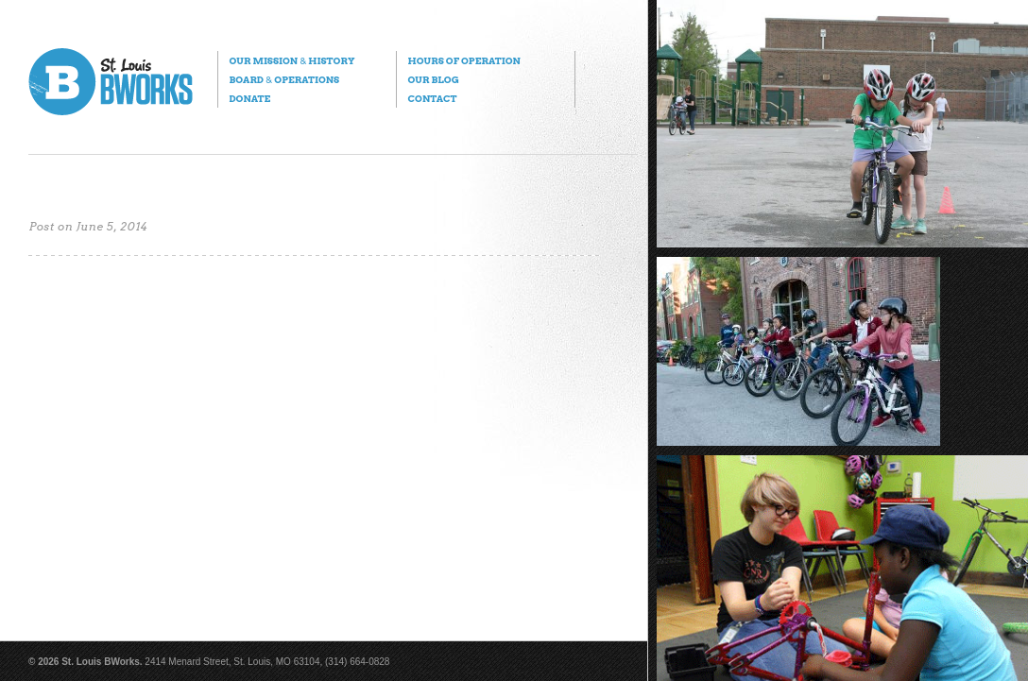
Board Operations (284, 79)
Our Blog (432, 79)
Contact (431, 98)
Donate (249, 98)
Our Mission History (291, 60)
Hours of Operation (463, 60)
